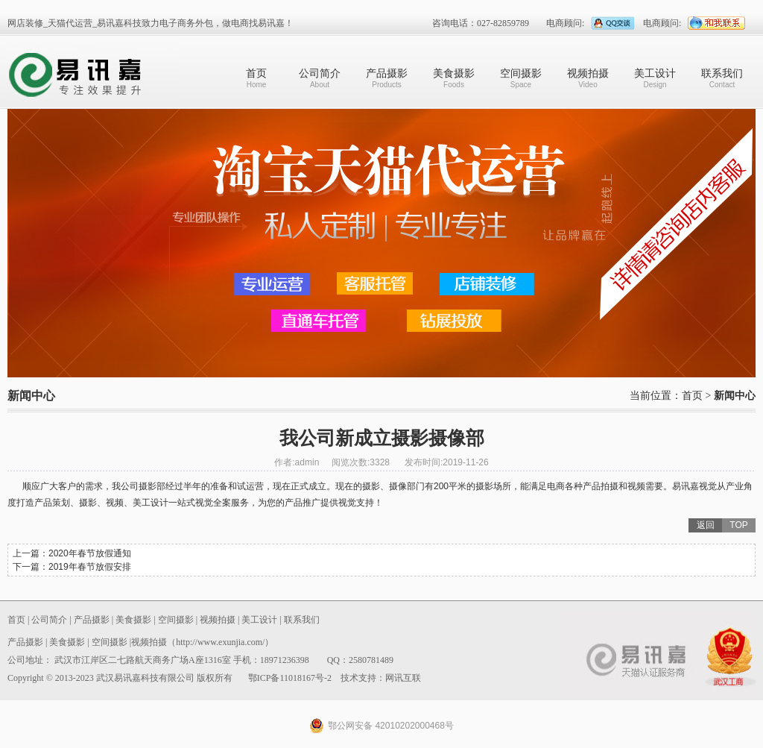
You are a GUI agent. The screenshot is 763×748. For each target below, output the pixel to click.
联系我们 (722, 78)
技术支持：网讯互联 (381, 678)
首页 (256, 78)
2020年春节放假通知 (89, 553)
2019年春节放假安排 (89, 567)
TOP (738, 525)
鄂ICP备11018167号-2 (290, 678)
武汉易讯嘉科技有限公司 (93, 72)
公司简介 (320, 78)
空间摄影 (521, 78)
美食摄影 (454, 78)
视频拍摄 (588, 78)
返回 (706, 525)
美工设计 (655, 78)
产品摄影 (387, 78)
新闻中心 (735, 395)
